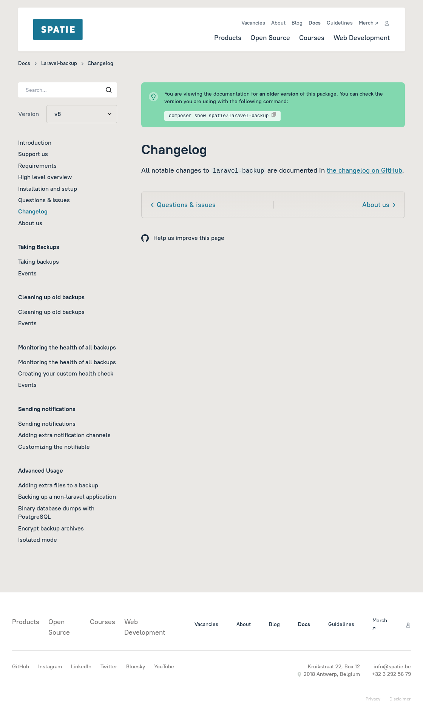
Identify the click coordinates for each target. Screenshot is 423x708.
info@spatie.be (392, 666)
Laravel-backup (59, 63)
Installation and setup (47, 188)
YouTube (164, 666)
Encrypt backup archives (51, 528)
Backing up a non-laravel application (67, 496)
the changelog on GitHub (364, 170)
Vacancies (253, 22)
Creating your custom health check (65, 373)
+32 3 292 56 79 (391, 674)
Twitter (108, 666)
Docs (315, 22)
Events (27, 273)
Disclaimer (400, 699)
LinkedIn (81, 666)
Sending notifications (47, 423)
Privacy (373, 699)
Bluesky (135, 666)
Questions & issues (44, 200)
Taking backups (38, 261)
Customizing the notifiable (54, 446)
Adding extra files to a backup (58, 485)
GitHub (20, 666)
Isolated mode (37, 539)
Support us (33, 154)
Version (28, 113)
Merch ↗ (368, 22)
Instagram (50, 666)
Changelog (33, 211)
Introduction (34, 142)
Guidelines (340, 22)
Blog (297, 22)
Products (227, 37)
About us (30, 223)
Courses (311, 37)
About (278, 22)
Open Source (270, 37)
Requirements (37, 165)
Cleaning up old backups (51, 311)
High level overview (45, 177)
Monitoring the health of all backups (67, 362)
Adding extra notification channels (64, 435)
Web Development (361, 37)
